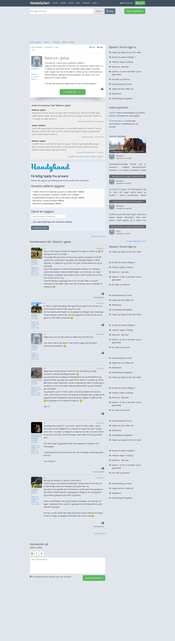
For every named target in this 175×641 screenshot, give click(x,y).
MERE (95, 3)
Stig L (118, 231)
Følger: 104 (35, 446)
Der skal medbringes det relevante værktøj (52, 222)
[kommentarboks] (68, 565)
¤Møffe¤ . (35, 489)
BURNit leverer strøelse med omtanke (127, 226)
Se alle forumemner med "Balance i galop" (86, 156)
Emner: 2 (34, 79)
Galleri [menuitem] (55, 3)
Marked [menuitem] (63, 3)
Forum (46, 42)
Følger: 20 (34, 268)
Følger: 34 (34, 497)
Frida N (34, 260)
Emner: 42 (34, 451)
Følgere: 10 (35, 355)
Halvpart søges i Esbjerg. (122, 62)
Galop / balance (39, 125)
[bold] (41, 553)
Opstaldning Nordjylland (122, 98)
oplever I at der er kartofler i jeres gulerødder (126, 73)
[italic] (37, 553)
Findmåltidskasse (117, 121)
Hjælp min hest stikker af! (122, 89)
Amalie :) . (35, 315)
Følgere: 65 (35, 324)
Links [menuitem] (78, 3)
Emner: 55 (34, 502)
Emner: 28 (34, 273)
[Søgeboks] (62, 11)
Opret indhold (134, 11)
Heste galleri (35, 42)
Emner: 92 (34, 357)
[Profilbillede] (37, 61)
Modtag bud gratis (40, 228)
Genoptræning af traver (122, 84)
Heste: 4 (34, 271)
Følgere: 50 (35, 269)
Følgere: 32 (35, 499)
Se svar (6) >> (73, 91)
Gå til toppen (100, 533)
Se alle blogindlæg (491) (136, 241)
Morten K (120, 155)
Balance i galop (38, 110)
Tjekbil (112, 112)
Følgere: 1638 (36, 389)
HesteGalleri (39, 3)
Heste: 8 (34, 449)
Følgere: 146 (35, 448)
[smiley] (32, 553)
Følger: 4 (34, 353)
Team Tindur (36, 380)
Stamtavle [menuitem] (86, 3)
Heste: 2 (34, 500)
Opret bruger (126, 3)
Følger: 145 (35, 387)
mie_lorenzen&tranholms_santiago (36, 436)
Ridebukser (116, 93)
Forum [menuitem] (71, 3)
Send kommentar (94, 577)
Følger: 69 (34, 322)
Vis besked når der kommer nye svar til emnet (50, 576)
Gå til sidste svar (98, 236)
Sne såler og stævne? (121, 79)
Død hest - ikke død (120, 66)
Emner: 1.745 (35, 393)
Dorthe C (35, 346)
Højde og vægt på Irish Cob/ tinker (126, 52)
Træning (55, 42)
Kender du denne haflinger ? (124, 57)
